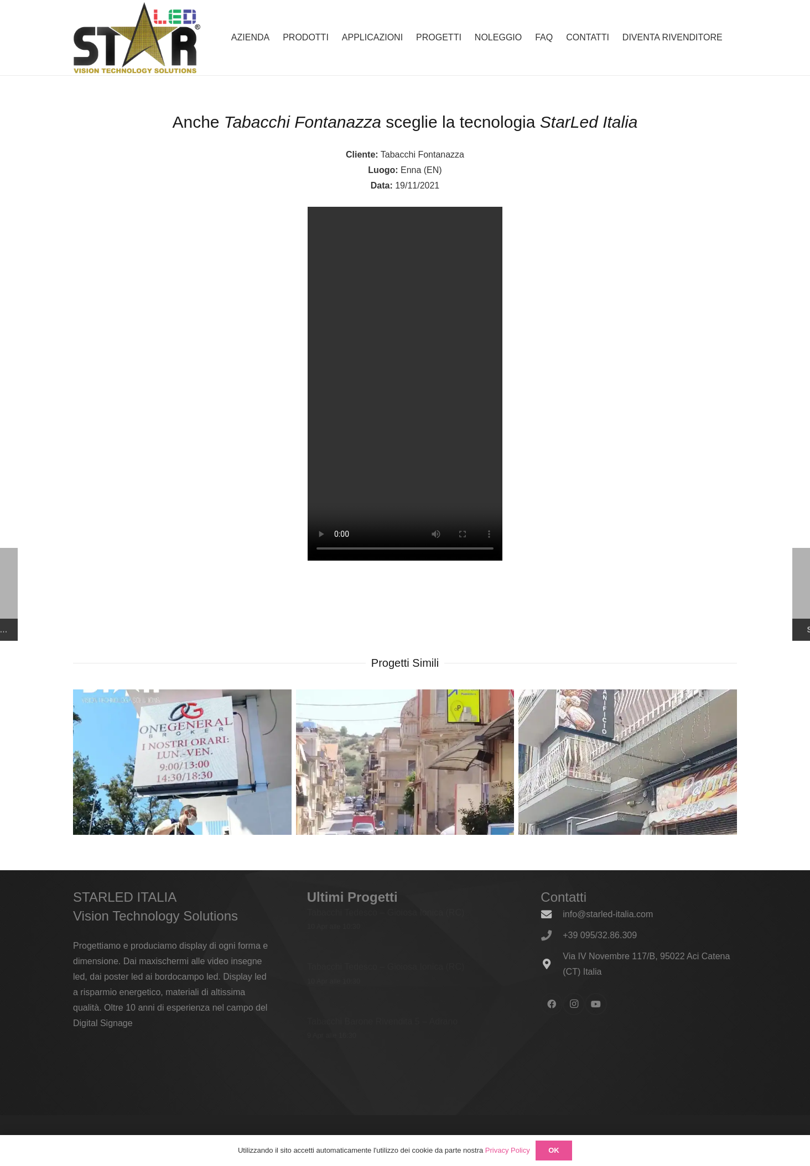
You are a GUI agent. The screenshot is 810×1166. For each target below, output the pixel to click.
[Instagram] (574, 1004)
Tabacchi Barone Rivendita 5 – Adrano (382, 1021)
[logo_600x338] (137, 38)
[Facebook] (552, 1004)
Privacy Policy (507, 1150)
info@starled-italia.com (608, 914)
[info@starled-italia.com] (552, 914)
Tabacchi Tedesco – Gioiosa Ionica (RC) (385, 912)
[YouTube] (596, 1004)
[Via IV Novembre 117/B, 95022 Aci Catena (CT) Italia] (552, 964)
